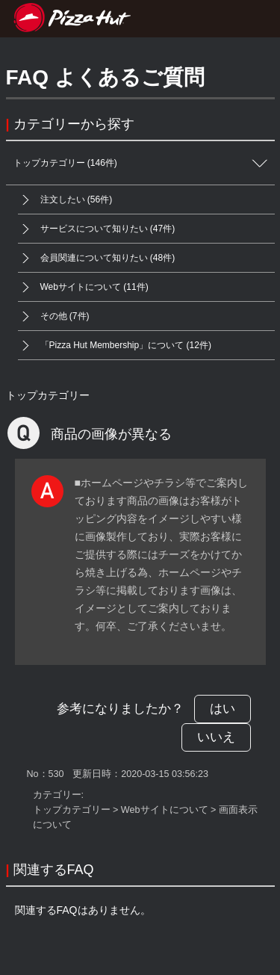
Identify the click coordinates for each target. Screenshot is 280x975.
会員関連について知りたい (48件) (96, 258)
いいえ (216, 737)
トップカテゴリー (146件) (144, 163)
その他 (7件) (54, 316)
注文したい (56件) (65, 199)
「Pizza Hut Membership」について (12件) (114, 345)
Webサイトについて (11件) (83, 287)
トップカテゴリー (48, 395)
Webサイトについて (164, 810)
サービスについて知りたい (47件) (96, 229)
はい (222, 709)
